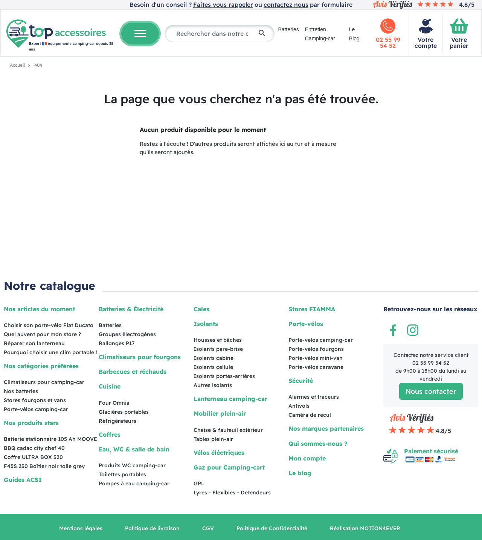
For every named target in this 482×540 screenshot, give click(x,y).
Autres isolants (213, 385)
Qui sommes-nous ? (318, 443)
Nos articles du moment (39, 309)
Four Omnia (114, 402)
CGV (208, 528)
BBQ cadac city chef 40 (34, 448)
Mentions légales (80, 528)
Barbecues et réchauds (132, 371)
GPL (199, 483)
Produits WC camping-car (132, 465)
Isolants (206, 323)
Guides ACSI (23, 479)
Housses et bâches (218, 340)
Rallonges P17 (117, 343)
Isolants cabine (213, 358)
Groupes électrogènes (127, 334)
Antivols (299, 405)
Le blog (299, 473)
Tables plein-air (213, 439)
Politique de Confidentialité (271, 528)
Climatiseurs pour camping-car (44, 382)
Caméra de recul (309, 415)
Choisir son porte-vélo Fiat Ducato (48, 325)
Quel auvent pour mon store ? (42, 334)
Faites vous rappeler (223, 4)
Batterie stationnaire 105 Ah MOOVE (50, 439)
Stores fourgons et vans (35, 400)
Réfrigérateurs (117, 421)
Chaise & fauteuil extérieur (228, 430)
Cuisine (109, 386)
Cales (201, 309)
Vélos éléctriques (219, 452)
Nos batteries (21, 391)
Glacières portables (124, 411)
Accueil (18, 65)
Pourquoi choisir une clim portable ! (50, 352)
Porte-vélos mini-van (315, 358)
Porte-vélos (305, 323)
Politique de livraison (152, 528)
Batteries (288, 29)
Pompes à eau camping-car (134, 483)
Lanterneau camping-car (230, 398)
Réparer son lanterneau (34, 343)
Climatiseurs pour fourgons (140, 357)
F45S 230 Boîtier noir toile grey (44, 466)
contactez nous (286, 4)
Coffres (109, 434)
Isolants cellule (213, 367)
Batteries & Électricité (131, 309)
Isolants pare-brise (218, 349)
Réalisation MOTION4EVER (365, 528)
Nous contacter (431, 391)
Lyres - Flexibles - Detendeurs (232, 492)
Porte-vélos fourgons (316, 349)
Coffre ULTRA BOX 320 (33, 457)
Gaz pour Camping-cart (229, 467)
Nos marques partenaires (326, 428)
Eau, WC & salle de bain (134, 449)
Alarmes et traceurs (313, 396)
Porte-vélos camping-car (36, 409)
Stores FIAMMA (311, 309)
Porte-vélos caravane (315, 367)
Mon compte (307, 458)
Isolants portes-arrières (224, 376)
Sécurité (300, 380)
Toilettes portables (122, 474)
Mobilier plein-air (220, 413)
